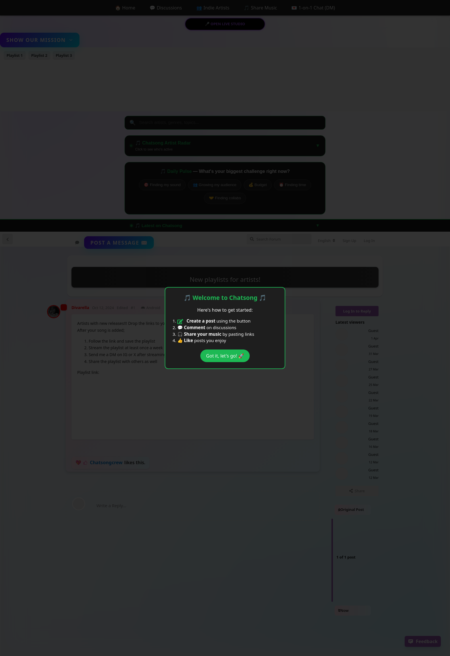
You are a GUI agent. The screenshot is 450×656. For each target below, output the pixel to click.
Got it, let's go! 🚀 (225, 356)
